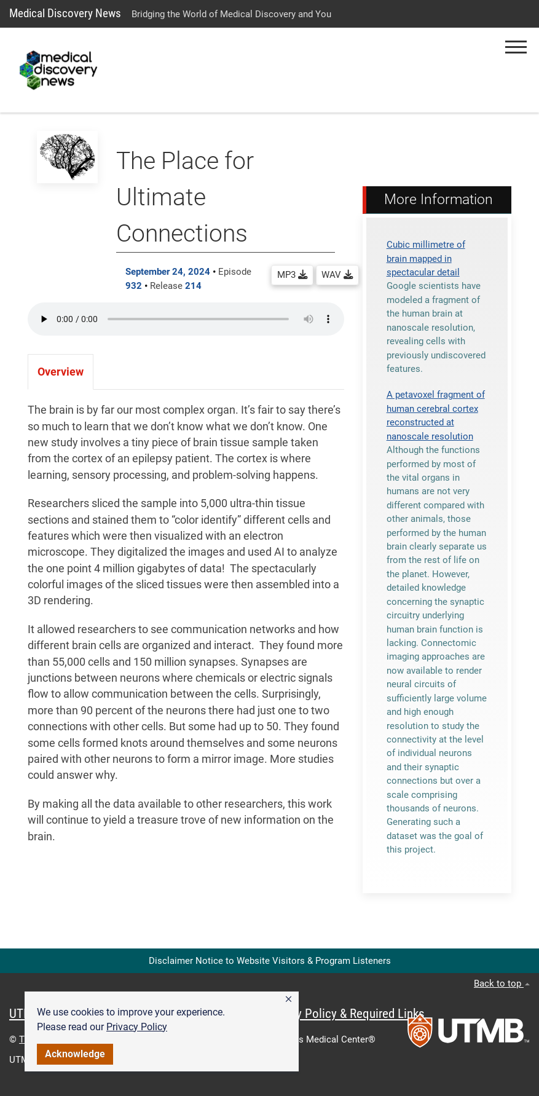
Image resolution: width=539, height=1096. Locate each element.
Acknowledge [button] (75, 1054)
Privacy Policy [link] (136, 1027)
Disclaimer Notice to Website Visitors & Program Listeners (270, 960)
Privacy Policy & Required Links (344, 1013)
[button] (289, 999)
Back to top (502, 983)
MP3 (292, 274)
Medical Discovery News (65, 13)
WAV (337, 274)
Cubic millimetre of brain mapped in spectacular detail (426, 258)
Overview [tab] (60, 372)
